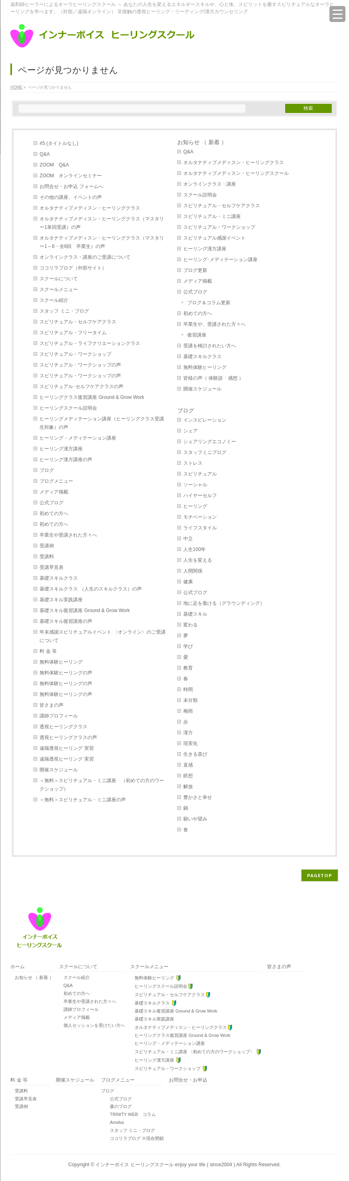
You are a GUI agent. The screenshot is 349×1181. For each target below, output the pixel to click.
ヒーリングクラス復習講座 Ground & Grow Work (94, 397)
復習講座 (196, 335)
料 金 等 (48, 651)
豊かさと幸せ (197, 797)
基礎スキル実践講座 (61, 599)
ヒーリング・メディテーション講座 (78, 438)
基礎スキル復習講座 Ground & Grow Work (87, 610)
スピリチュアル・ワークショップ (75, 354)
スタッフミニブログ (204, 452)
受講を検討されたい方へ (209, 346)
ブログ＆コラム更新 (208, 302)
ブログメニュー (56, 481)
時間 (188, 689)
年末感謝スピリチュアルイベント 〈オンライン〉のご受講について (102, 636)
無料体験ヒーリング (61, 662)
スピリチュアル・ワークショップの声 (80, 365)
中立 (188, 538)
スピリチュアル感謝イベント (214, 238)
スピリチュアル (200, 474)
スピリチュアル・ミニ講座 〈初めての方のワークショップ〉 (196, 1052)
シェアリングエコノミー (209, 441)
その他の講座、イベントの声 (71, 197)
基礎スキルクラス (59, 578)
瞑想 (188, 776)
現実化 (190, 743)
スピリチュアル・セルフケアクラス (78, 322)
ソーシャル (195, 484)
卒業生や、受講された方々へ (214, 324)
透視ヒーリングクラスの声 (68, 737)
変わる (190, 625)
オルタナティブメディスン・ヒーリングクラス (90, 208)
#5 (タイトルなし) (59, 143)
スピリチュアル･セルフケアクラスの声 (81, 386)
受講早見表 (51, 567)
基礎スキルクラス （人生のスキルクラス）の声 (90, 589)
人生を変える (197, 560)
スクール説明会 (200, 195)
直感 (188, 765)
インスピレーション (204, 420)
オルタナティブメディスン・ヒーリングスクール (236, 173)
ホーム (17, 966)
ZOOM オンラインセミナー (71, 175)
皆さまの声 (51, 705)
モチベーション (200, 517)
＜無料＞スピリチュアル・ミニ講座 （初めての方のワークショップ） (102, 785)
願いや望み (195, 819)
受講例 (47, 546)
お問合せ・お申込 (188, 1080)
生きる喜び (195, 754)
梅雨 (188, 711)
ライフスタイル (200, 528)
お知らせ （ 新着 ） (202, 142)
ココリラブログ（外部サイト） (73, 268)
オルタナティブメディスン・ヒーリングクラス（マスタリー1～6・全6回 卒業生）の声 (102, 242)
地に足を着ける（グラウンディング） (224, 603)
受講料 (47, 556)
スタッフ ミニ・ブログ (64, 311)
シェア (190, 431)
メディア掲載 (54, 492)
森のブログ (116, 1106)
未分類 (190, 700)
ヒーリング (195, 506)
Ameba (112, 1122)
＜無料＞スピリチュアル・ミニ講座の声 (83, 800)
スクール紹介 (54, 300)
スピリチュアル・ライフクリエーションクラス (90, 343)
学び (188, 646)
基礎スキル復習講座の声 (66, 621)
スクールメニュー (59, 289)
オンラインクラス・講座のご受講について (85, 257)
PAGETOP (319, 875)
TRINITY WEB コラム (128, 1114)
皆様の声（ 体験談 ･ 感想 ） (213, 378)
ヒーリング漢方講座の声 (66, 459)
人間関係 (192, 571)
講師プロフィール (59, 716)
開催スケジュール (59, 770)
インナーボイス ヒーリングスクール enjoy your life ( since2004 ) (165, 1164)
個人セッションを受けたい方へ (92, 1025)
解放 (188, 786)
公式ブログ (51, 502)
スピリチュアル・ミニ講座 (212, 216)
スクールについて (59, 278)
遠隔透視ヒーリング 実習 (66, 748)
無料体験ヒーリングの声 (66, 673)
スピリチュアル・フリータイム (73, 332)
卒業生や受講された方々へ (68, 535)
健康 (188, 582)
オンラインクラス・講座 (209, 184)
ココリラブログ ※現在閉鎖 (132, 1138)
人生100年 (194, 549)
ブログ (47, 470)
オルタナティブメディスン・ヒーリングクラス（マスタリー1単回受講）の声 (102, 223)
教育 (188, 668)
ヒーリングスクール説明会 (68, 408)
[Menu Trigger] (337, 14)
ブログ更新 (195, 270)
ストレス (192, 463)
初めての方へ (54, 513)
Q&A (45, 154)
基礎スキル (195, 614)
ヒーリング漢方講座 (61, 449)
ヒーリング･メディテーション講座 (220, 259)
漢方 (188, 732)
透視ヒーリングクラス (63, 726)
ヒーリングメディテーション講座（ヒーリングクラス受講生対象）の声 (102, 423)
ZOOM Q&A (54, 165)
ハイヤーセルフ (200, 495)
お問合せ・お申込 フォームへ (71, 186)
